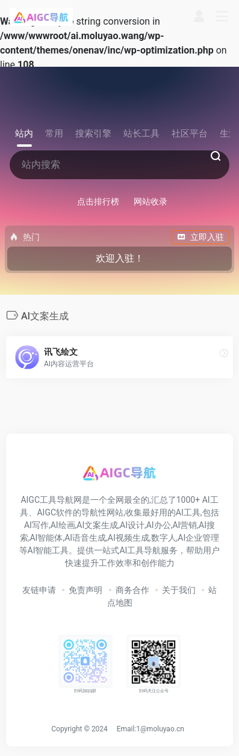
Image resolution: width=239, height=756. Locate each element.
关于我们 (179, 590)
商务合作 (132, 590)
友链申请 (39, 590)
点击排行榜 (98, 201)
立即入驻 (200, 237)
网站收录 (150, 201)
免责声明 (85, 590)
